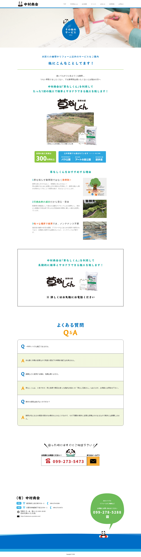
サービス (93, 4)
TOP (64, 4)
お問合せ (121, 4)
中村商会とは (74, 4)
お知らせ (102, 4)
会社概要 (84, 4)
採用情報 (111, 4)
